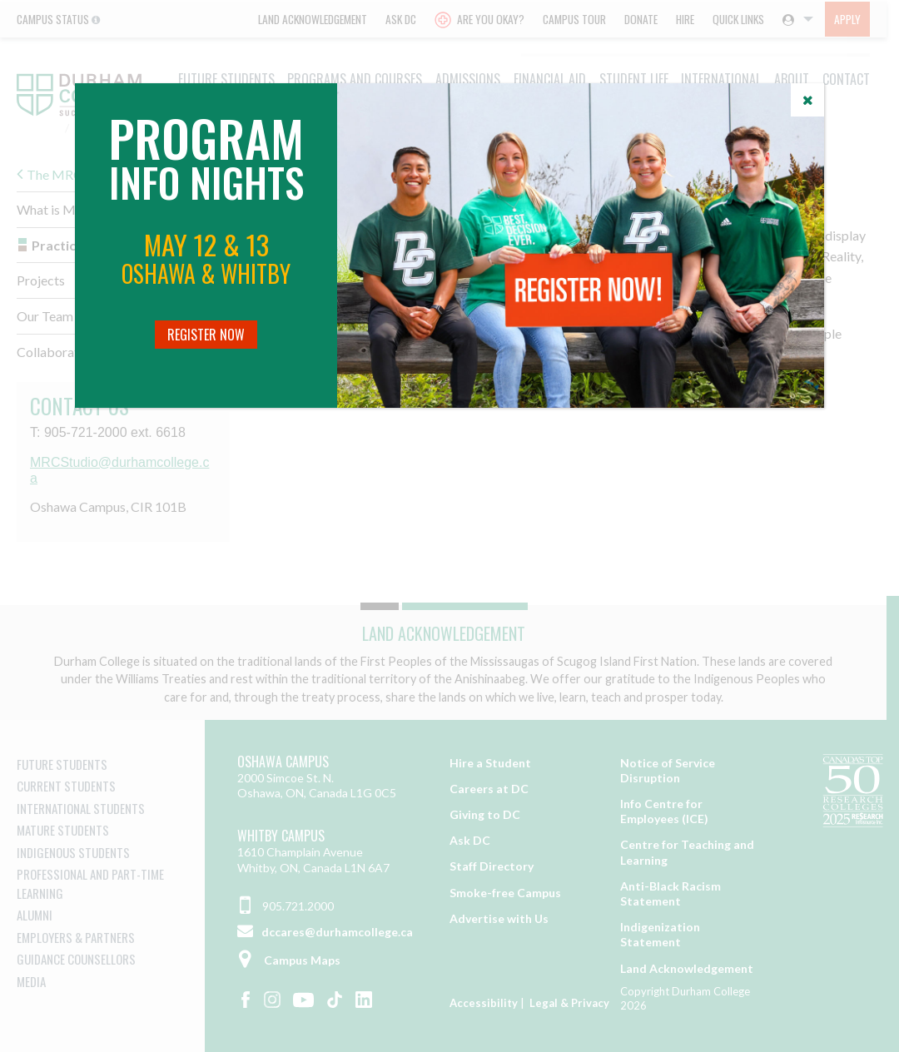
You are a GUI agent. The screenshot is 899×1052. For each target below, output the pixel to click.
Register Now (206, 335)
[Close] (807, 100)
